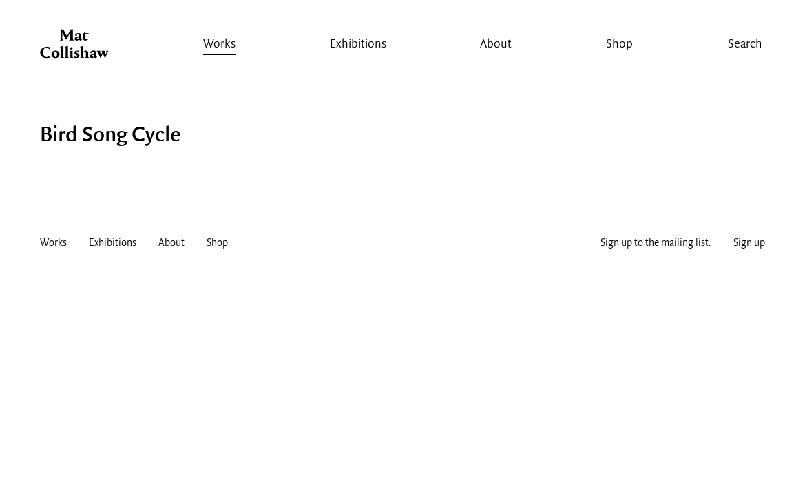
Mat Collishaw (74, 47)
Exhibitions (358, 44)
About (496, 44)
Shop (619, 44)
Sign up (749, 243)
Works (219, 44)
